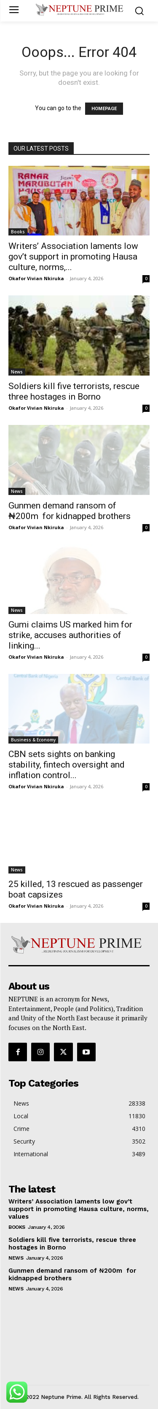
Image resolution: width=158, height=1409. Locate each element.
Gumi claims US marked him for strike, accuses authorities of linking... (70, 635)
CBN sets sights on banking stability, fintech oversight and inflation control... (66, 764)
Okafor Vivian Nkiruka (36, 278)
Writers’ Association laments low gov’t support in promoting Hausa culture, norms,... (73, 256)
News (17, 372)
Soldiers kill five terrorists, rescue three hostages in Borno (73, 391)
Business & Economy (33, 740)
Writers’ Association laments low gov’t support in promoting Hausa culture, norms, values (78, 1209)
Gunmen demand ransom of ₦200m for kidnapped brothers (69, 510)
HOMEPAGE (104, 108)
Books (18, 232)
